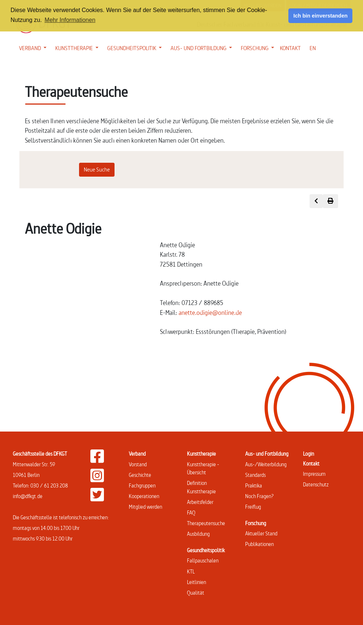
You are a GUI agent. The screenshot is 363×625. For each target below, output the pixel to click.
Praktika (253, 485)
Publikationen (259, 544)
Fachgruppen (142, 485)
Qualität (195, 593)
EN (313, 48)
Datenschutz (316, 484)
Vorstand (138, 464)
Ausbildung (198, 534)
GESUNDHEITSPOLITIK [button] (136, 48)
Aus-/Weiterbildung (266, 464)
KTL (191, 571)
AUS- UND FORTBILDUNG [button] (203, 48)
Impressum (314, 474)
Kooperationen (144, 496)
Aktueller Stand (261, 533)
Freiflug (253, 507)
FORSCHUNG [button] (259, 48)
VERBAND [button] (34, 48)
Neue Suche (97, 169)
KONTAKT (290, 48)
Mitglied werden (145, 507)
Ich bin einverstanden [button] (320, 16)
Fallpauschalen (202, 560)
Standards (255, 475)
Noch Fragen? (259, 496)
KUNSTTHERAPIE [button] (78, 48)
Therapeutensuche (206, 523)
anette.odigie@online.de (210, 312)
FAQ (191, 512)
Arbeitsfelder (200, 502)
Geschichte (140, 475)
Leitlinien (196, 582)
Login (308, 454)
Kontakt (311, 463)
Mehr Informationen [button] (70, 20)
